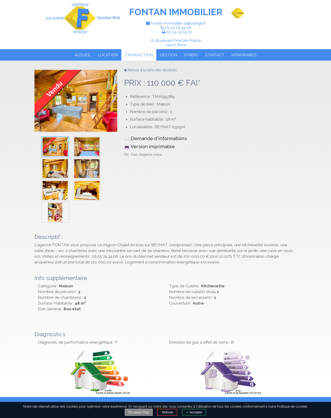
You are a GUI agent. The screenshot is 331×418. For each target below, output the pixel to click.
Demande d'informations (155, 138)
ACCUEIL (82, 55)
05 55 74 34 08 (178, 27)
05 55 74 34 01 (179, 32)
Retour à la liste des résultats (150, 70)
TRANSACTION (139, 55)
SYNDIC (191, 55)
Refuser (167, 412)
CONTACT (215, 55)
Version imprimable (149, 146)
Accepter (194, 412)
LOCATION (108, 55)
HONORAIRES (244, 55)
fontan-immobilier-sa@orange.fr (178, 23)
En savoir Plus (138, 412)
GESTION (168, 55)
